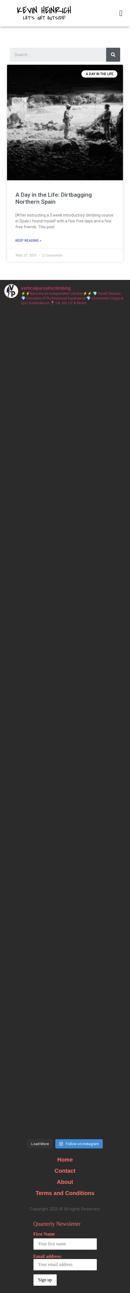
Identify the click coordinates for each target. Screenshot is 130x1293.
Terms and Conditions (65, 1193)
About (65, 1182)
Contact (64, 1171)
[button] (120, 13)
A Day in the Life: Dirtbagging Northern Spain (53, 198)
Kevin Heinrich (44, 10)
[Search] (113, 55)
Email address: (65, 1262)
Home (65, 1160)
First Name (44, 1234)
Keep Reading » (28, 241)
